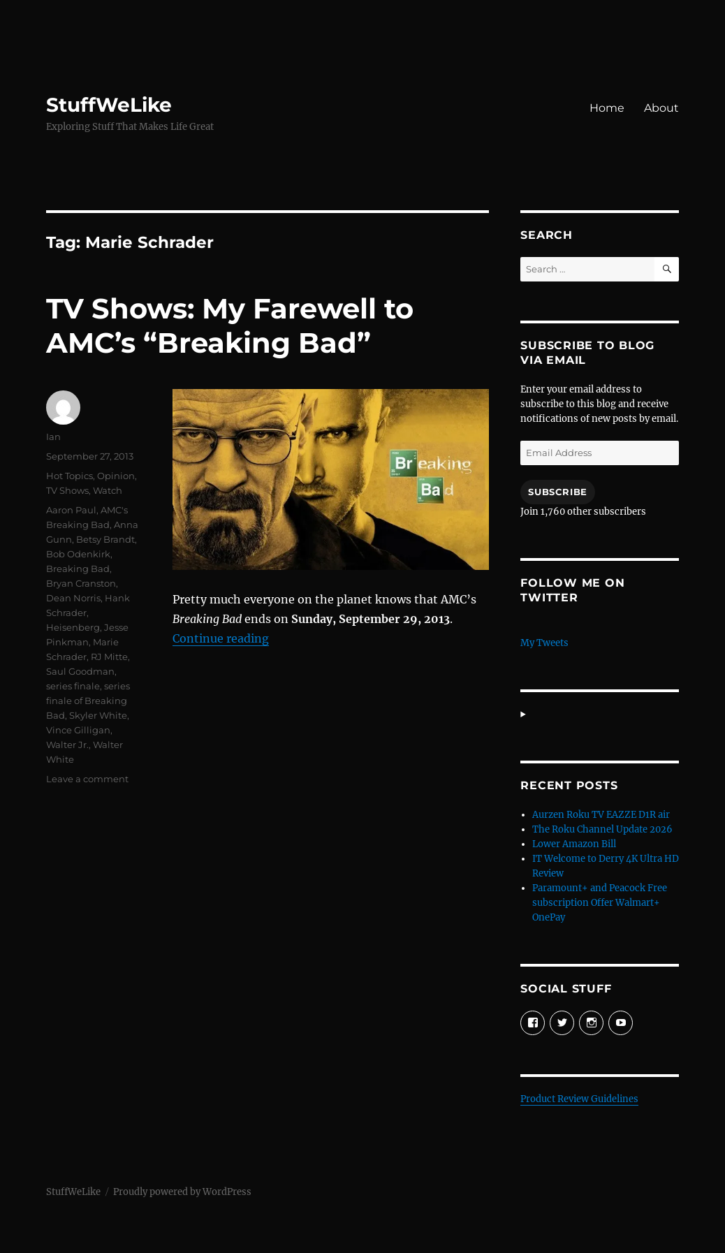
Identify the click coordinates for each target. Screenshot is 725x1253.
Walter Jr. (67, 744)
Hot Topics (69, 475)
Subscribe (557, 491)
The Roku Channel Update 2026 (602, 829)
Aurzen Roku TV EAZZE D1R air (601, 815)
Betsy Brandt (105, 539)
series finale (73, 685)
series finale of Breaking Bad (88, 700)
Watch (107, 490)
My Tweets (544, 643)
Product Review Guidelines (579, 1099)
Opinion (116, 475)
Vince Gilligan (78, 729)
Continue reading (221, 638)
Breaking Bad (78, 568)
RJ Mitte (109, 656)
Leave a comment (87, 778)
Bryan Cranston (81, 583)
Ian (53, 436)
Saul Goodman (80, 671)
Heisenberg (73, 627)
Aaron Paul (71, 509)
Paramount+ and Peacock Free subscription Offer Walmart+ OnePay (599, 902)
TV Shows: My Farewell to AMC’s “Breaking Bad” (229, 325)
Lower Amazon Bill (574, 844)
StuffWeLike (109, 105)
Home (606, 108)
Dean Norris (73, 597)
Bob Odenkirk (78, 553)
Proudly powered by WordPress (182, 1192)
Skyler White (98, 715)
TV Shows (67, 490)
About (661, 108)
